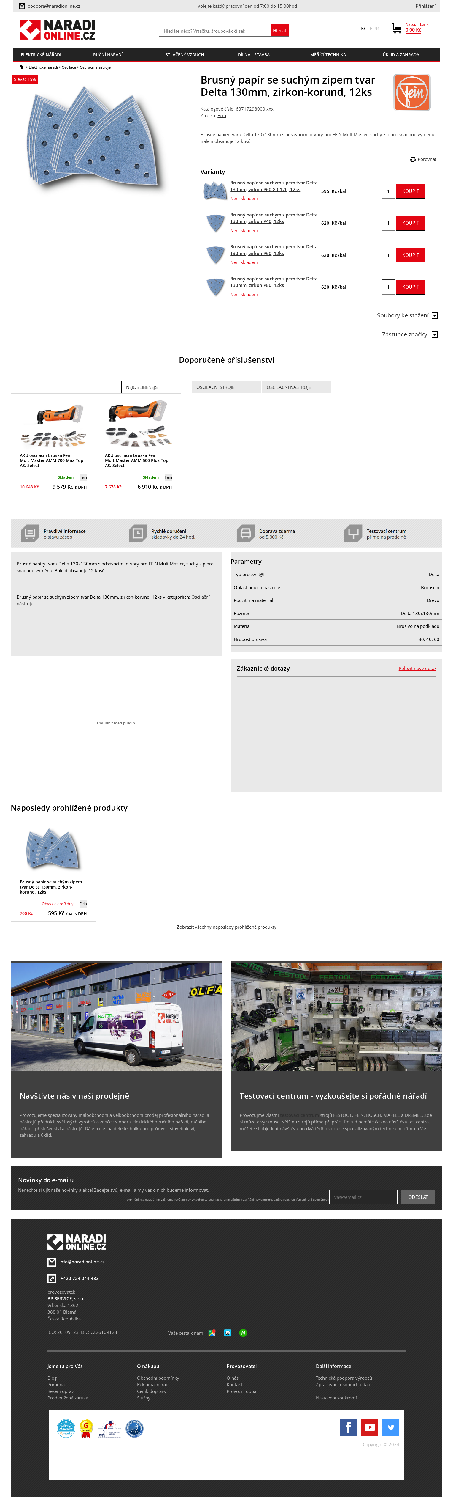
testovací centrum (299, 1115)
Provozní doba (241, 1391)
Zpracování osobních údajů (343, 1384)
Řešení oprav (60, 1391)
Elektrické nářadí (43, 67)
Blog (52, 1378)
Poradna (56, 1384)
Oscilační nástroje (95, 67)
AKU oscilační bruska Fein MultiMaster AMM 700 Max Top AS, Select (51, 460)
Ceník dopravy (151, 1391)
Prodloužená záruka (67, 1398)
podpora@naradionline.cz (54, 6)
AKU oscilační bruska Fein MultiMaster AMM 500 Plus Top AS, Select (137, 460)
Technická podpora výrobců (344, 1378)
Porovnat (427, 159)
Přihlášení (426, 6)
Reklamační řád (153, 1384)
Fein (221, 115)
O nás (233, 1378)
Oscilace (69, 67)
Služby (143, 1398)
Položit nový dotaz (417, 668)
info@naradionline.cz (81, 1262)
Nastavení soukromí (336, 1398)
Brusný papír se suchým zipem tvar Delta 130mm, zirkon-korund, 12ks (51, 887)
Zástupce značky (410, 334)
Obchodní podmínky (158, 1378)
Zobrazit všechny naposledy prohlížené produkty (226, 927)
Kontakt (234, 1384)
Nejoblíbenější (142, 387)
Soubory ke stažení (407, 315)
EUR (374, 28)
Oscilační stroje (215, 387)
